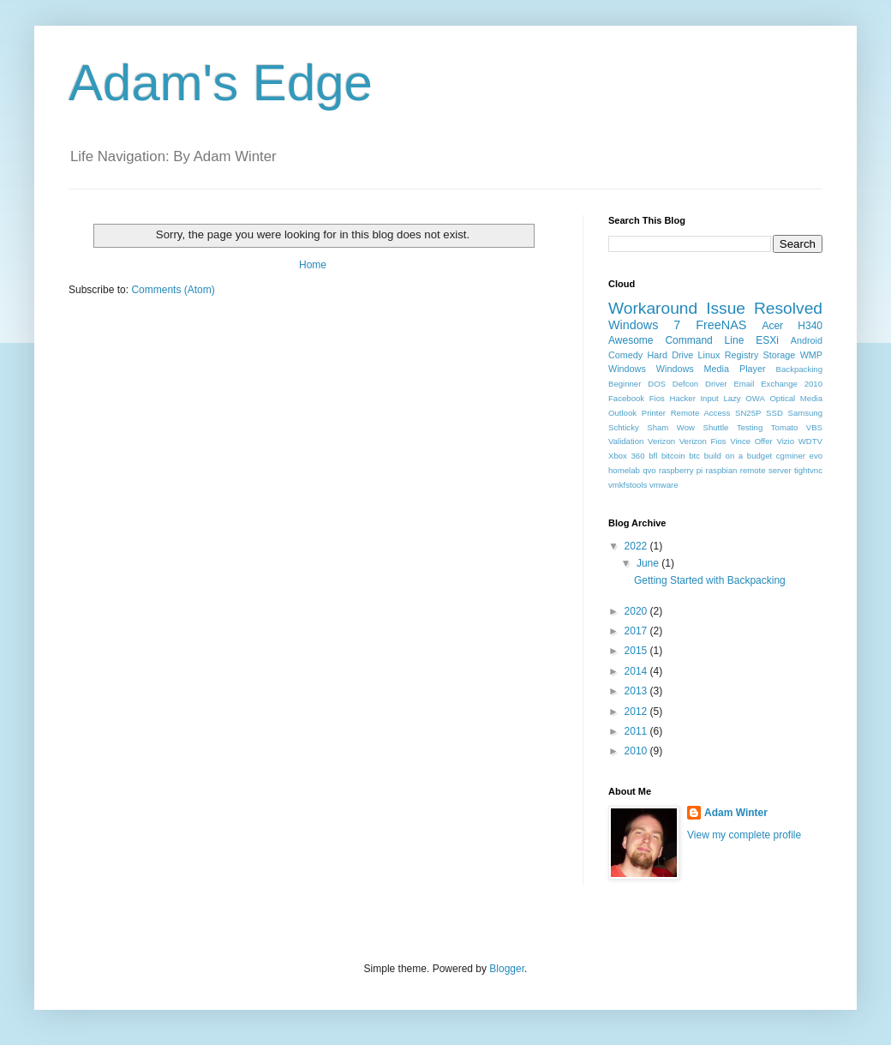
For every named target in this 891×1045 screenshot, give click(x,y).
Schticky (623, 427)
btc (694, 455)
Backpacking (799, 369)
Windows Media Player (711, 368)
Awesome (630, 340)
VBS (814, 427)
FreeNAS (721, 325)
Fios (657, 398)
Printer (654, 412)
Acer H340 (792, 326)
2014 (637, 671)
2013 (637, 691)
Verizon (661, 441)
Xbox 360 (626, 455)
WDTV (810, 441)
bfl (653, 455)
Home (312, 265)
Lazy (731, 398)
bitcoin (673, 455)
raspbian (722, 470)
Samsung (805, 412)
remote (753, 470)
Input (709, 398)
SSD (774, 412)
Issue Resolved (764, 308)
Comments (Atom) (172, 290)
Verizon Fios (703, 441)
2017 (637, 631)
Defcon (685, 383)
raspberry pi (681, 470)
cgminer (790, 455)
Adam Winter (736, 813)
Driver (716, 383)
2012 (637, 712)
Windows (627, 368)
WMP (811, 355)
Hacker (682, 398)
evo (816, 455)
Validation (625, 441)
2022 (637, 546)
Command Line (704, 340)
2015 (637, 651)
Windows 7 (644, 325)
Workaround (652, 308)
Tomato (784, 427)
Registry (742, 355)
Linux (709, 355)
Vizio (785, 441)
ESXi (767, 340)
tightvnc (808, 470)
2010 (637, 751)
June (649, 563)
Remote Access (701, 412)
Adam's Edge (221, 82)
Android (806, 340)
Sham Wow (671, 427)
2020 (637, 611)
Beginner (624, 383)
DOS (657, 383)
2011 (637, 731)
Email (743, 383)
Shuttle (716, 427)
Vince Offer (751, 441)
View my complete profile (744, 835)
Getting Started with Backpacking (710, 580)
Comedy (625, 355)
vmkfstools (627, 484)
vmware (664, 484)
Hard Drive (670, 355)
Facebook (626, 398)
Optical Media (795, 398)
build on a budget (738, 455)
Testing (749, 427)
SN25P (748, 412)
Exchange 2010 (791, 383)
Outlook (622, 412)
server (780, 470)
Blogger (506, 969)
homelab (624, 470)
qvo (649, 470)
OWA (755, 398)
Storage (779, 355)
